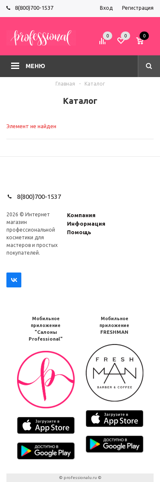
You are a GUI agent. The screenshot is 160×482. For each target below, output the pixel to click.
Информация (86, 224)
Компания (81, 215)
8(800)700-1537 (34, 8)
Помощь (79, 232)
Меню (35, 66)
